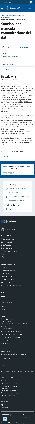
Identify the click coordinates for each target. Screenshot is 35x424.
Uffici (2, 257)
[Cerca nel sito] (29, 8)
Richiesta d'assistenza (8, 395)
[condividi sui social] (5, 47)
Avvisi (3, 296)
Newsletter (4, 407)
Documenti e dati (6, 242)
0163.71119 (11, 326)
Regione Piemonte (7, 2)
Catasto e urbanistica (7, 276)
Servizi (22, 414)
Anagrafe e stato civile (8, 270)
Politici (3, 254)
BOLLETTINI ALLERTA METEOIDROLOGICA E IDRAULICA (17, 373)
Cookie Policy (5, 368)
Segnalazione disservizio (8, 391)
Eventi (3, 309)
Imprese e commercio (7, 279)
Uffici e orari (4, 340)
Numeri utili (4, 343)
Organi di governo (6, 248)
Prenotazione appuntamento (10, 393)
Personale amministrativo (9, 251)
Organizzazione (5, 17)
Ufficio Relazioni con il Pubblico (10, 337)
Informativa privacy (7, 377)
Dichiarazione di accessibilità (9, 383)
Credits (11, 417)
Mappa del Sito (25, 417)
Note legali (4, 380)
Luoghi (3, 306)
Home (2, 15)
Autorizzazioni (5, 273)
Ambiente (4, 267)
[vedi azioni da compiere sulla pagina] (24, 47)
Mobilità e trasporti (7, 282)
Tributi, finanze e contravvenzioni (11, 285)
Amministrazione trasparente (14, 15)
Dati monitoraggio (6, 414)
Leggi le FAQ (5, 388)
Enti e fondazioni (6, 245)
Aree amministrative (7, 239)
